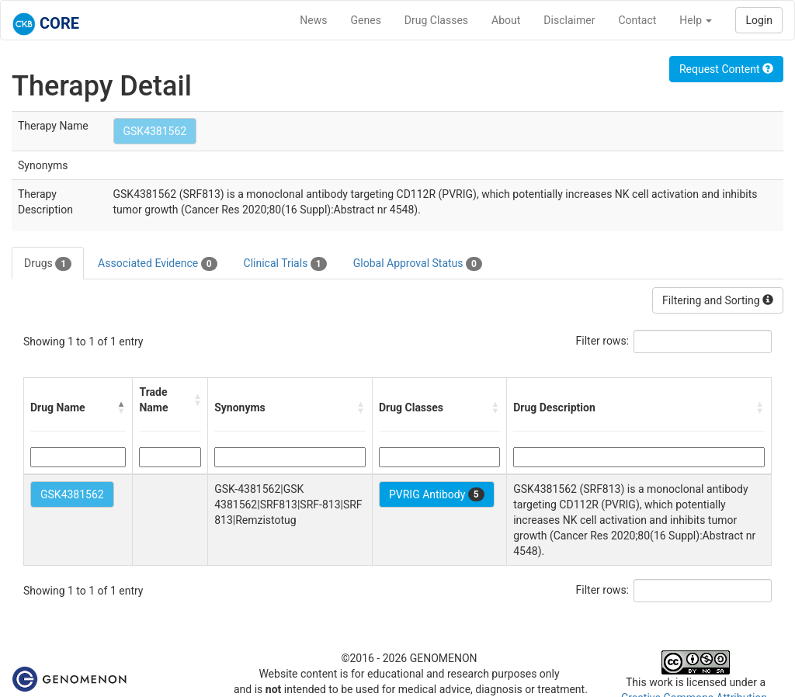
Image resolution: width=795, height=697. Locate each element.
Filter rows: (603, 341)
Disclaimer (569, 20)
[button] (121, 407)
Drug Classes (436, 20)
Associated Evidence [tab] (157, 264)
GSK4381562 (155, 131)
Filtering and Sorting (717, 300)
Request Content (726, 69)
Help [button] (695, 20)
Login (758, 20)
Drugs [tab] (47, 264)
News (313, 20)
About (505, 20)
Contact (637, 20)
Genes (366, 20)
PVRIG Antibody (436, 494)
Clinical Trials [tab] (285, 264)
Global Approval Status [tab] (417, 264)
